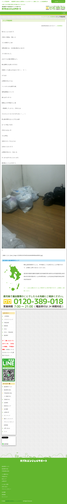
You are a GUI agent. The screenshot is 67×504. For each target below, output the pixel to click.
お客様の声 (6, 412)
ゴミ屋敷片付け (7, 396)
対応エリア (4, 478)
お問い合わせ (7, 428)
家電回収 (6, 325)
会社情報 (56, 1)
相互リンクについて (8, 418)
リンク (5, 431)
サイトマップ (61, 1)
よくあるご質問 (5, 484)
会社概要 (6, 409)
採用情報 (6, 425)
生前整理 (6, 402)
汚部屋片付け (7, 399)
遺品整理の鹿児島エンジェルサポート (14, 501)
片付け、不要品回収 (8, 332)
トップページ (44, 16)
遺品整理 (6, 335)
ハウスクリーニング (8, 319)
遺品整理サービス (8, 386)
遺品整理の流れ (7, 389)
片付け (5, 329)
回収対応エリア (7, 405)
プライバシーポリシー (9, 421)
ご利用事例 (52, 16)
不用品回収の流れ (8, 393)
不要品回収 (6, 322)
